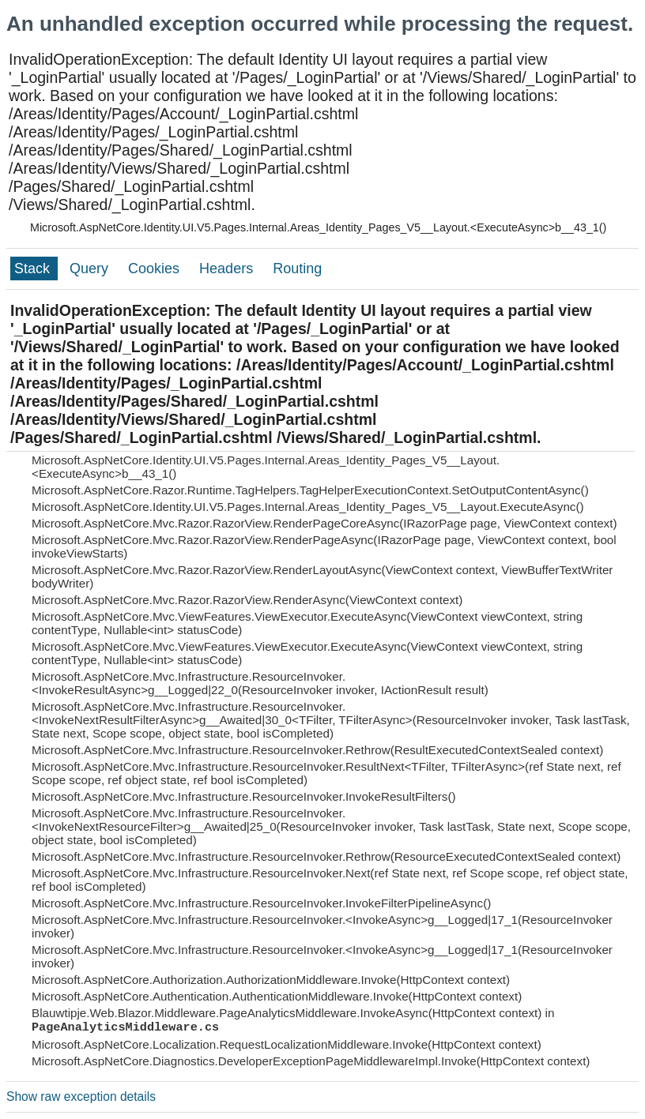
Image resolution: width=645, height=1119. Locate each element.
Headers (228, 268)
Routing (297, 268)
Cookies (155, 268)
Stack (34, 268)
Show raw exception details (81, 1096)
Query (91, 268)
